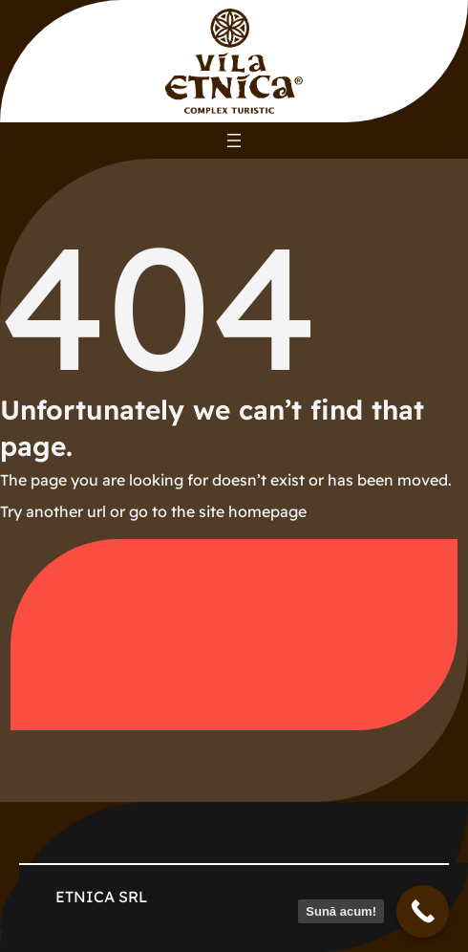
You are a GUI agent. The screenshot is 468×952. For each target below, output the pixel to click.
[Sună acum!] (422, 911)
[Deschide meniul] (234, 140)
